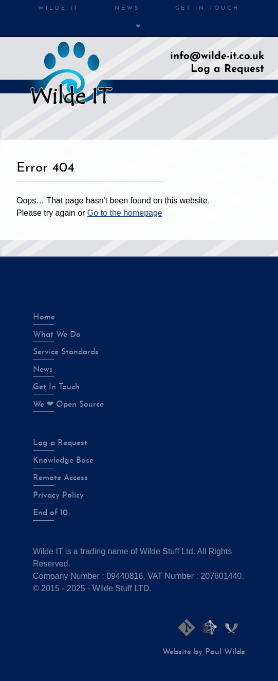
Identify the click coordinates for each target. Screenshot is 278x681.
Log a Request (227, 69)
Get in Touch (207, 8)
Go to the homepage (124, 213)
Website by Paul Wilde (203, 652)
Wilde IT (58, 8)
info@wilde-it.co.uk (217, 56)
